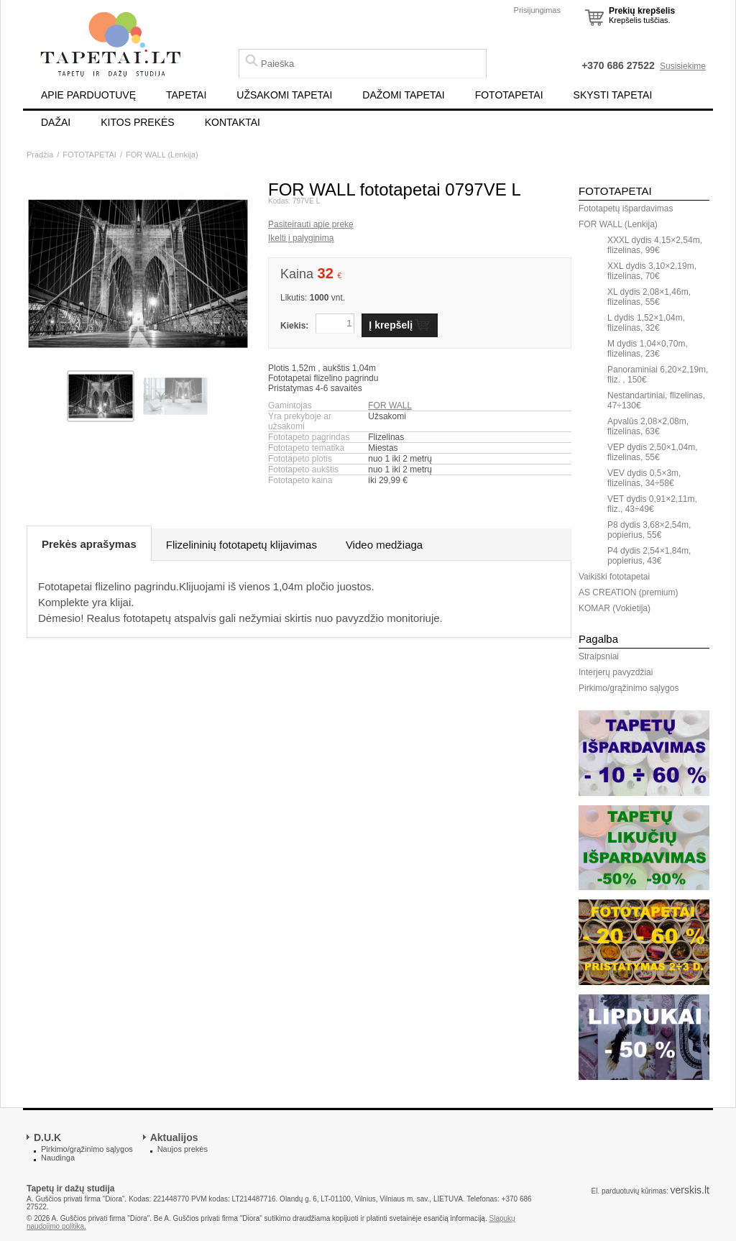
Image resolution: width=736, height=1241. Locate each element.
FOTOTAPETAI (509, 95)
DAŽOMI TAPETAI (403, 95)
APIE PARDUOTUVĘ (88, 95)
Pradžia (40, 154)
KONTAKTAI (232, 122)
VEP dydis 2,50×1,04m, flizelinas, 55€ (652, 452)
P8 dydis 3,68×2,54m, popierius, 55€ (649, 530)
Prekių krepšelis (642, 11)
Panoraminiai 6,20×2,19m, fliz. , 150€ (657, 375)
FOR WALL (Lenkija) (162, 154)
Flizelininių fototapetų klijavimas (241, 545)
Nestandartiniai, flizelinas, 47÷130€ (656, 400)
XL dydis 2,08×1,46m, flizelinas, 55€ (649, 297)
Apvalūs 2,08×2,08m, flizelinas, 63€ (648, 426)
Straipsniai (599, 656)
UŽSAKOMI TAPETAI (284, 95)
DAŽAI (55, 122)
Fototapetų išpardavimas (626, 208)
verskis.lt (690, 1190)
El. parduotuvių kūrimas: (629, 1191)
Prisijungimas (537, 10)
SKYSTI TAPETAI (613, 95)
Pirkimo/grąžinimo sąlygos (628, 688)
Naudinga (58, 1157)
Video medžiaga (384, 545)
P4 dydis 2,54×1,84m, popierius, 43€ (649, 556)
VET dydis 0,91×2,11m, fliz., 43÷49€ (652, 504)
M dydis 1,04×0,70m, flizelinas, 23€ (647, 349)
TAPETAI (186, 95)
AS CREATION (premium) (628, 592)
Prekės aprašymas (89, 544)
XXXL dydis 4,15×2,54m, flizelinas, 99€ (654, 245)
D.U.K (47, 1137)
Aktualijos (174, 1137)
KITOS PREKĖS (137, 122)
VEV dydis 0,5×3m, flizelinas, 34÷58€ (644, 478)
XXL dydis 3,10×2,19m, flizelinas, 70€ (651, 271)
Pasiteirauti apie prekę (311, 224)
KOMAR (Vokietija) (614, 608)
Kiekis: (294, 326)
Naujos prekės (182, 1149)
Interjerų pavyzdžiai (616, 672)
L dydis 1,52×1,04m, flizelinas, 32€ (646, 323)
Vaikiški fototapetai (614, 577)
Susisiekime (683, 66)
